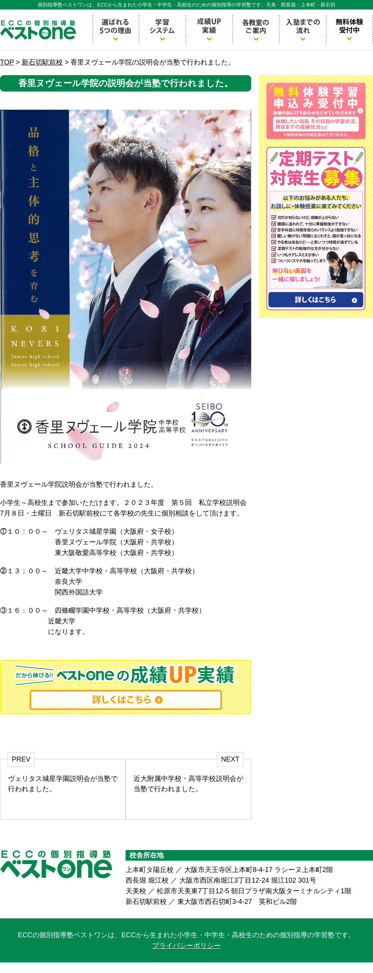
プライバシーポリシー (186, 945)
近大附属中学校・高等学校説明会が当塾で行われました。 (188, 784)
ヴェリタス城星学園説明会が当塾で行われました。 (63, 784)
